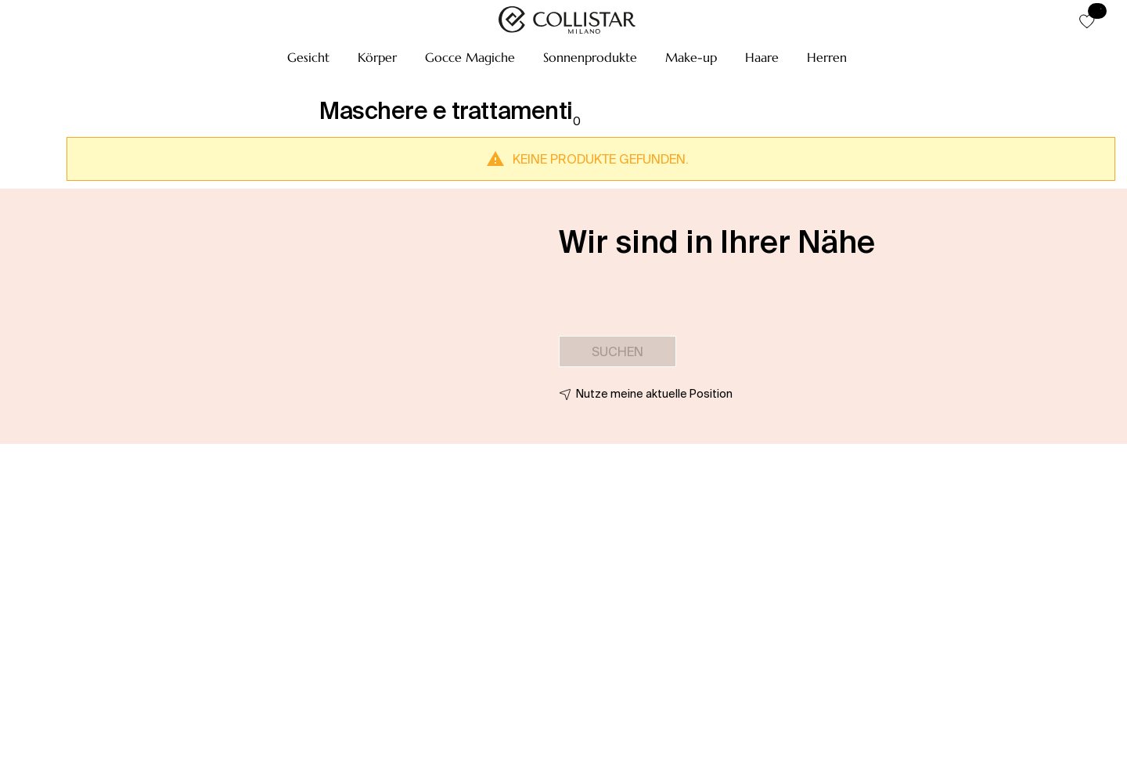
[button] (308, 57)
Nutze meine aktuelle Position (654, 393)
